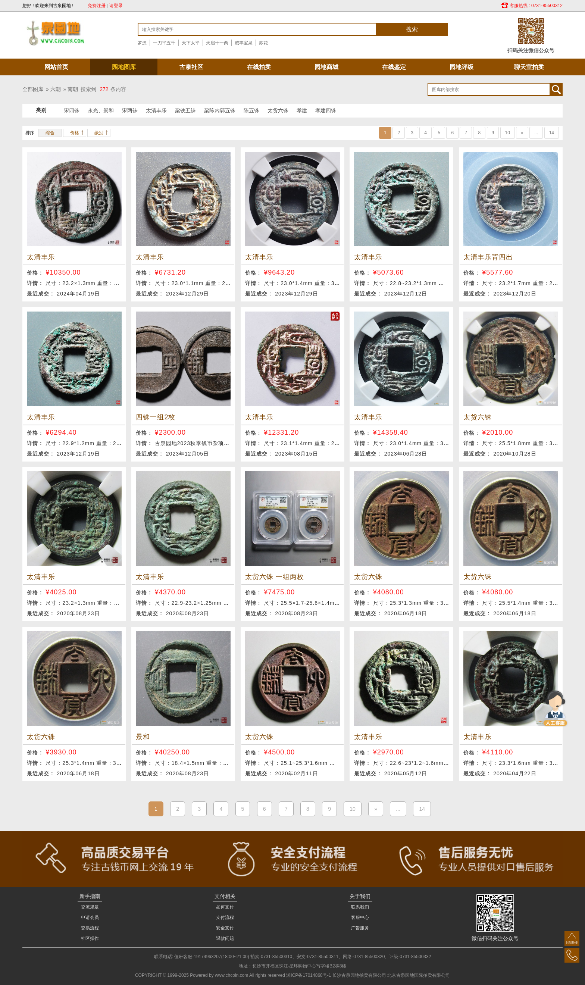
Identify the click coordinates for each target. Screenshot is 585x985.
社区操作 (90, 938)
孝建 (302, 110)
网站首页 (56, 67)
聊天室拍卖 (529, 67)
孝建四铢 (325, 110)
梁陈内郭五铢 (219, 110)
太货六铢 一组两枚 (274, 576)
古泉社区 (191, 67)
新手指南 (89, 896)
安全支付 (225, 928)
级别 (98, 132)
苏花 (263, 43)
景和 (143, 737)
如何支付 (225, 907)
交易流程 (90, 928)
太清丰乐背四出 (488, 257)
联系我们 (360, 907)
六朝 (55, 89)
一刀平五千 (164, 43)
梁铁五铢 (185, 110)
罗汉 (142, 43)
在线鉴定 (394, 67)
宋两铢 (130, 110)
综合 (50, 132)
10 (507, 132)
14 (551, 132)
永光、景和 (101, 110)
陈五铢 (251, 110)
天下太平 (191, 43)
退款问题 (225, 938)
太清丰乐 (156, 110)
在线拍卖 (259, 67)
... (536, 132)
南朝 (73, 89)
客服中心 (360, 917)
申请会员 (90, 917)
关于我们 (360, 896)
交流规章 (90, 907)
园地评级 (461, 67)
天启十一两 (217, 43)
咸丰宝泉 (244, 43)
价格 (74, 132)
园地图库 (124, 67)
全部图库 (32, 89)
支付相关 (225, 896)
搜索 (412, 29)
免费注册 (97, 5)
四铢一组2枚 (155, 417)
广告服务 (360, 928)
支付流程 (225, 917)
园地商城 (326, 67)
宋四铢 (71, 110)
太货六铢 (278, 110)
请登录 (116, 5)
